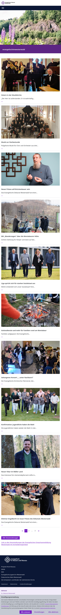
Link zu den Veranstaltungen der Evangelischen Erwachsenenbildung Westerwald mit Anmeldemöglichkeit (26, 543)
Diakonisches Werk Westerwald (11, 577)
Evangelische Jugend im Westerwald (13, 575)
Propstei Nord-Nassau (8, 567)
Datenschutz (13, 584)
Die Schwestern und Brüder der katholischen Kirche (18, 580)
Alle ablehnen (53, 612)
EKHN (3, 569)
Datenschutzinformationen (48, 608)
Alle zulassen (25, 612)
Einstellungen (39, 612)
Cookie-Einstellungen (26, 584)
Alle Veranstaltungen (10, 538)
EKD (2, 572)
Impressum (4, 584)
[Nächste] (39, 530)
